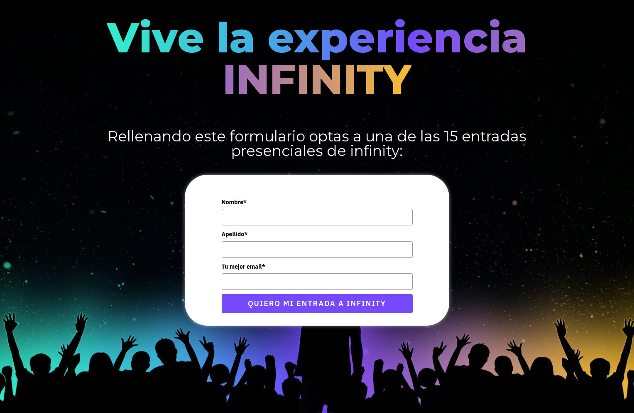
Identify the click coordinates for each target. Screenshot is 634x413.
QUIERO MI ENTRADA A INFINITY (317, 303)
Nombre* (234, 202)
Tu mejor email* (243, 266)
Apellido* (235, 234)
